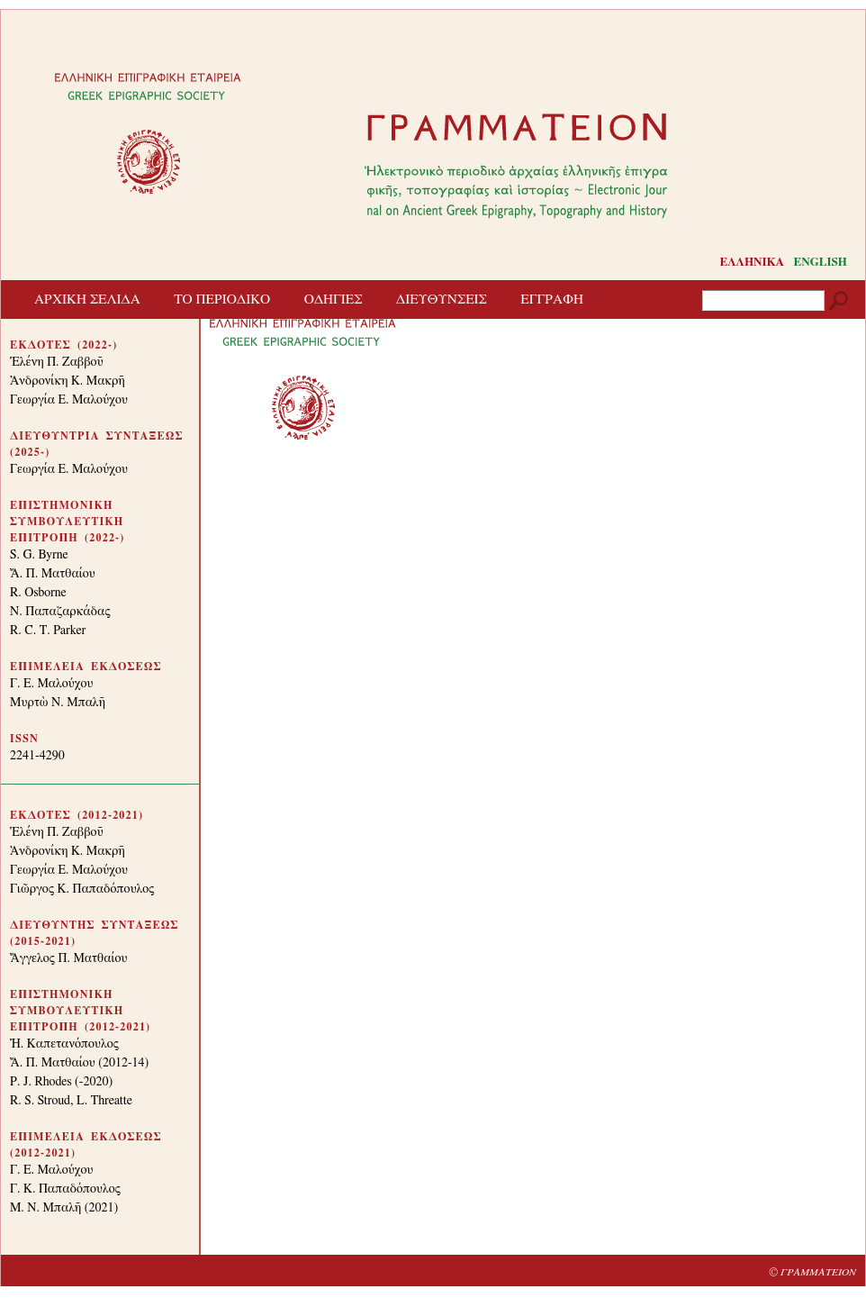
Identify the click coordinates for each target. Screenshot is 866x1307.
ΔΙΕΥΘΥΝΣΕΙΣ (441, 299)
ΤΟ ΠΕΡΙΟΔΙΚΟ (222, 299)
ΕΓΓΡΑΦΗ (551, 299)
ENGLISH (821, 262)
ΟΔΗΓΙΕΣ (333, 299)
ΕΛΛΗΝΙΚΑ (751, 262)
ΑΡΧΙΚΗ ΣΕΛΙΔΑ (87, 299)
